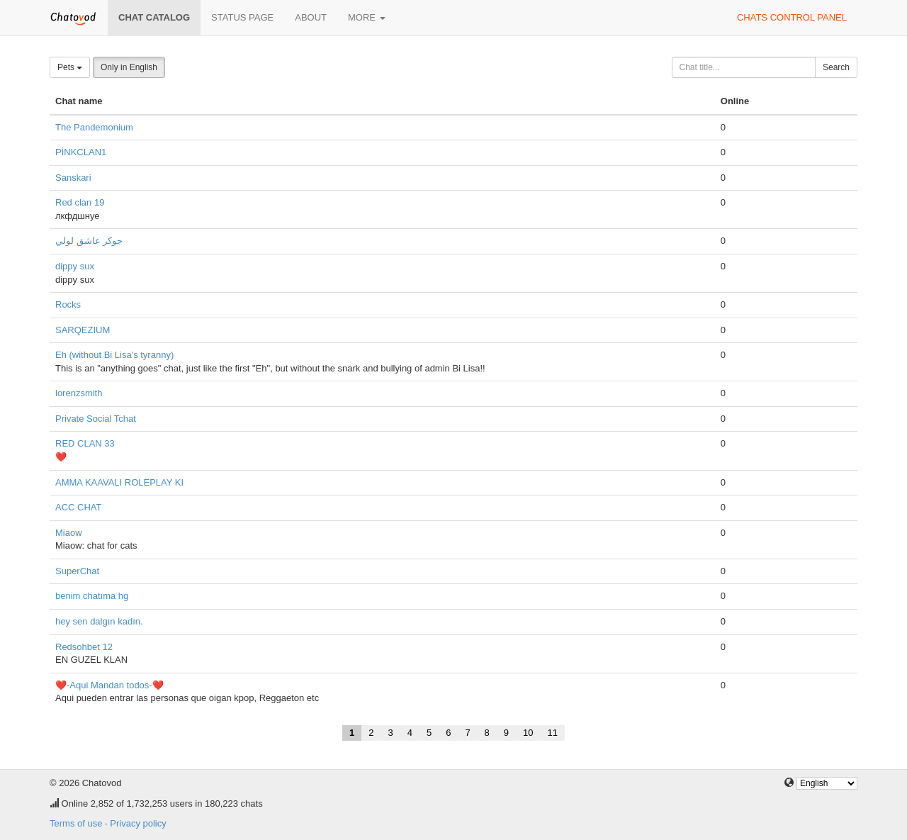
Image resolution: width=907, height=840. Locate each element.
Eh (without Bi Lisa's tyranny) (114, 354)
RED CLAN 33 (85, 443)
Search (836, 67)
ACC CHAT (78, 507)
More (366, 17)
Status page (242, 17)
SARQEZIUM (82, 330)
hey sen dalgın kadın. (99, 621)
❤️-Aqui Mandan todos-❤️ (109, 685)
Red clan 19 (79, 202)
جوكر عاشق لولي (89, 240)
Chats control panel (792, 17)
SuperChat (77, 571)
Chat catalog (154, 17)
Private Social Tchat (95, 418)
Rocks (68, 304)
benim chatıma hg (91, 595)
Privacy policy (138, 823)
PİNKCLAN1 (80, 152)
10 (528, 732)
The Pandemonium (94, 127)
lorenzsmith (78, 393)
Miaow (68, 532)
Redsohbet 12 (84, 647)
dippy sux (74, 266)
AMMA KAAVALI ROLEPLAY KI (119, 482)
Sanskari (73, 177)
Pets (69, 67)
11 (553, 732)
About (311, 17)
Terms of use (76, 823)
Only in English (129, 67)
